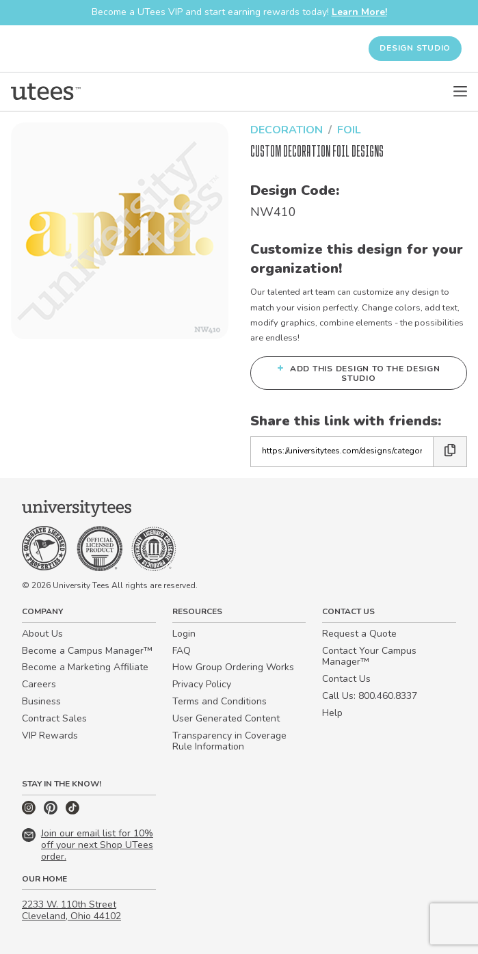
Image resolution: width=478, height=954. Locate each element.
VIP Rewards (50, 735)
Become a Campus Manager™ (87, 650)
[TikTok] (72, 811)
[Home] (46, 91)
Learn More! (359, 11)
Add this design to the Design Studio (358, 372)
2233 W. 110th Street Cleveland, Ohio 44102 (71, 910)
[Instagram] (30, 811)
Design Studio (415, 47)
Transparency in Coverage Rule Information (229, 741)
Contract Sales (54, 718)
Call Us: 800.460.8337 (369, 695)
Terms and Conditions (219, 701)
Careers (39, 684)
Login (184, 633)
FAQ (181, 650)
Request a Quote (359, 633)
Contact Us (346, 678)
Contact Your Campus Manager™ (369, 656)
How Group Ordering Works (233, 667)
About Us (42, 633)
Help (332, 712)
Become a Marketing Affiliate (85, 667)
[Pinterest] (52, 811)
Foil (349, 129)
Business (41, 701)
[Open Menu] (460, 91)
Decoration (286, 129)
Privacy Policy (201, 684)
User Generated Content (226, 718)
